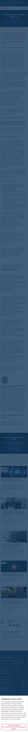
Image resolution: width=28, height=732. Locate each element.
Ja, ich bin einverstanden (14, 725)
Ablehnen (14, 728)
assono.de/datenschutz (14, 719)
